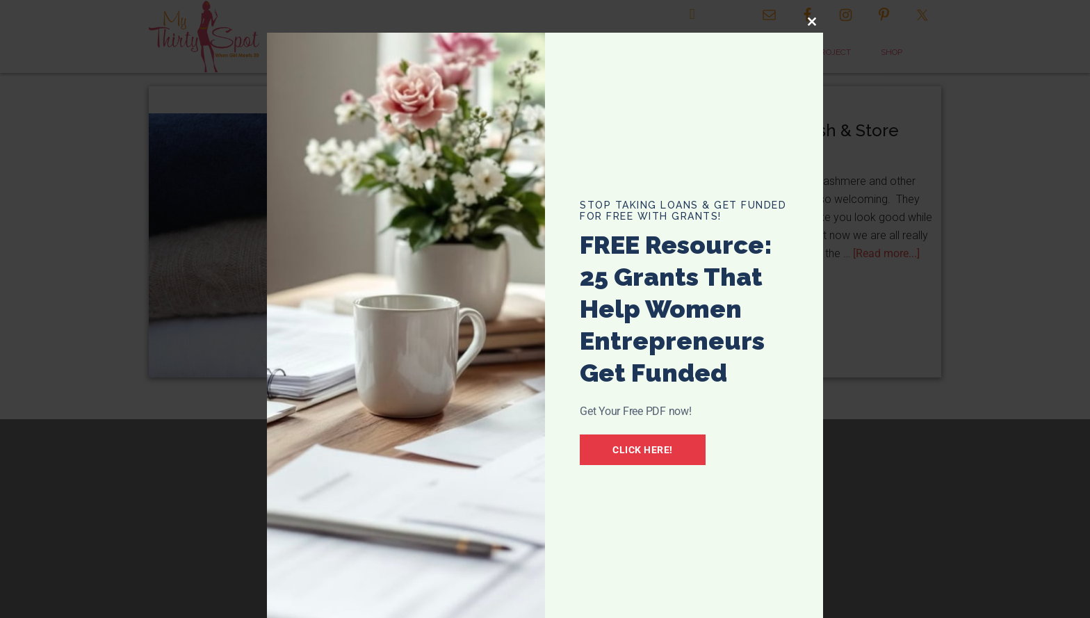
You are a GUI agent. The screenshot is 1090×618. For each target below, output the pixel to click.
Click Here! (642, 449)
